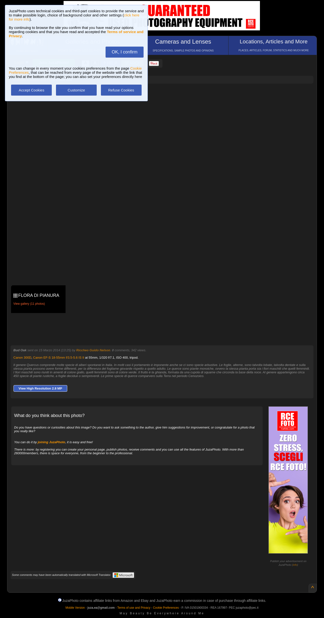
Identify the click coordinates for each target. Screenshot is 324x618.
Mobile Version (75, 607)
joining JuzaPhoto (51, 442)
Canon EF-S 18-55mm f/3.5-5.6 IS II (58, 357)
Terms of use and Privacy (133, 607)
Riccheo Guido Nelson (93, 350)
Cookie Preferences (166, 607)
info (295, 564)
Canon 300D (22, 357)
